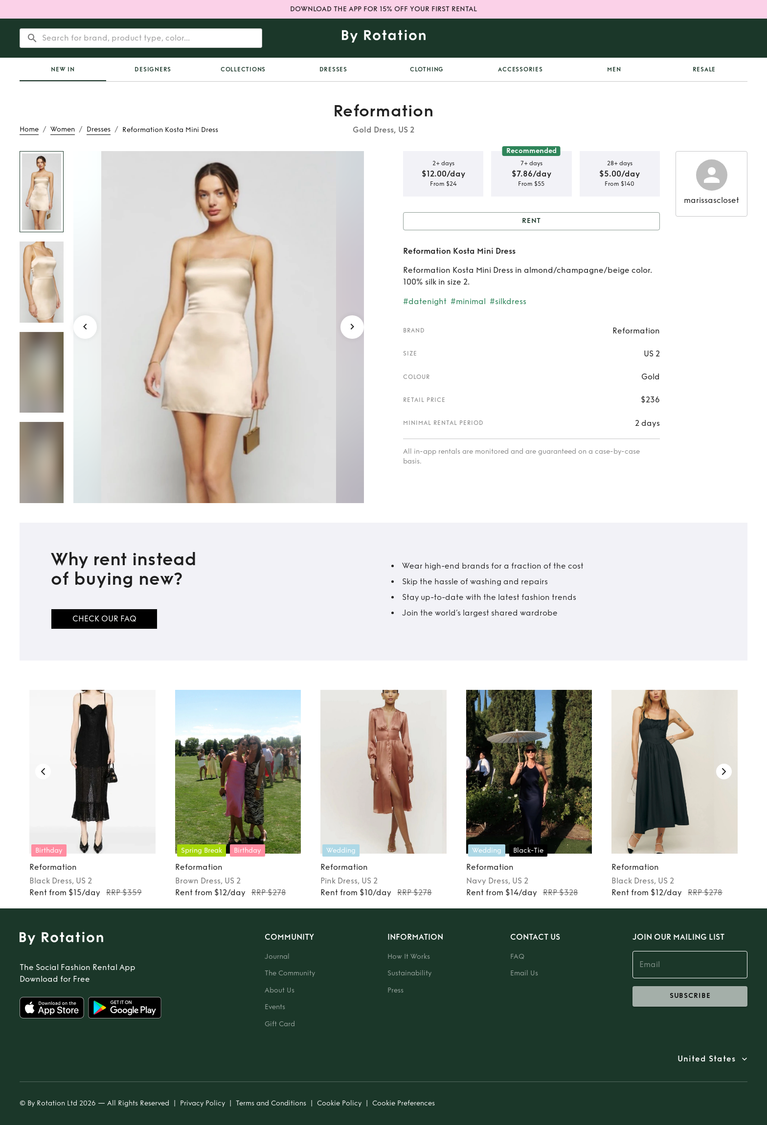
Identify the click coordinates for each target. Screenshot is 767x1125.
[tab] (63, 69)
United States (706, 1059)
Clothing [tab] (427, 69)
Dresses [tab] (333, 69)
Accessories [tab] (520, 69)
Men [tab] (614, 69)
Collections (243, 69)
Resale (704, 69)
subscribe (689, 996)
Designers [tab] (153, 69)
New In (63, 69)
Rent (531, 221)
